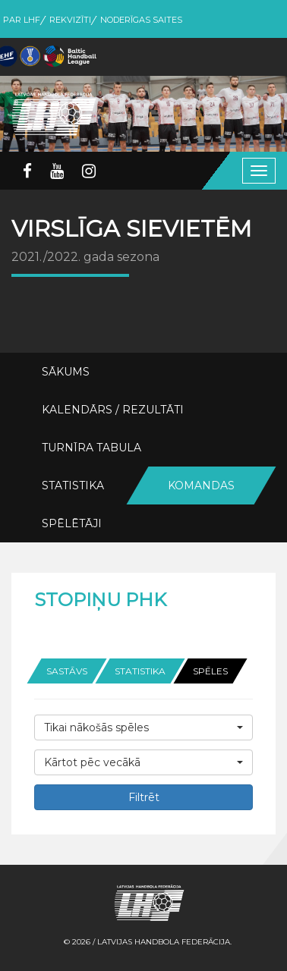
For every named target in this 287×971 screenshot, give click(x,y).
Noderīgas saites (141, 19)
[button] (143, 727)
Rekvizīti (70, 19)
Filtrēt (143, 797)
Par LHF (21, 19)
